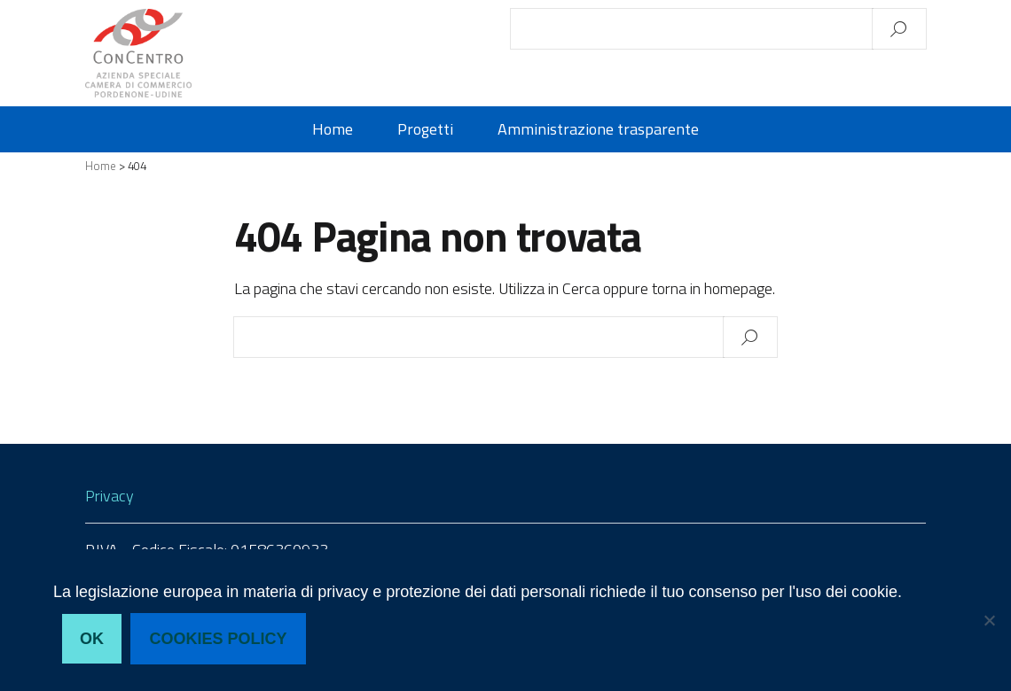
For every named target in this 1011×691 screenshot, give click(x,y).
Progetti (425, 129)
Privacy (109, 496)
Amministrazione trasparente (598, 129)
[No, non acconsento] (989, 620)
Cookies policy (218, 639)
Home (332, 129)
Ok (92, 639)
